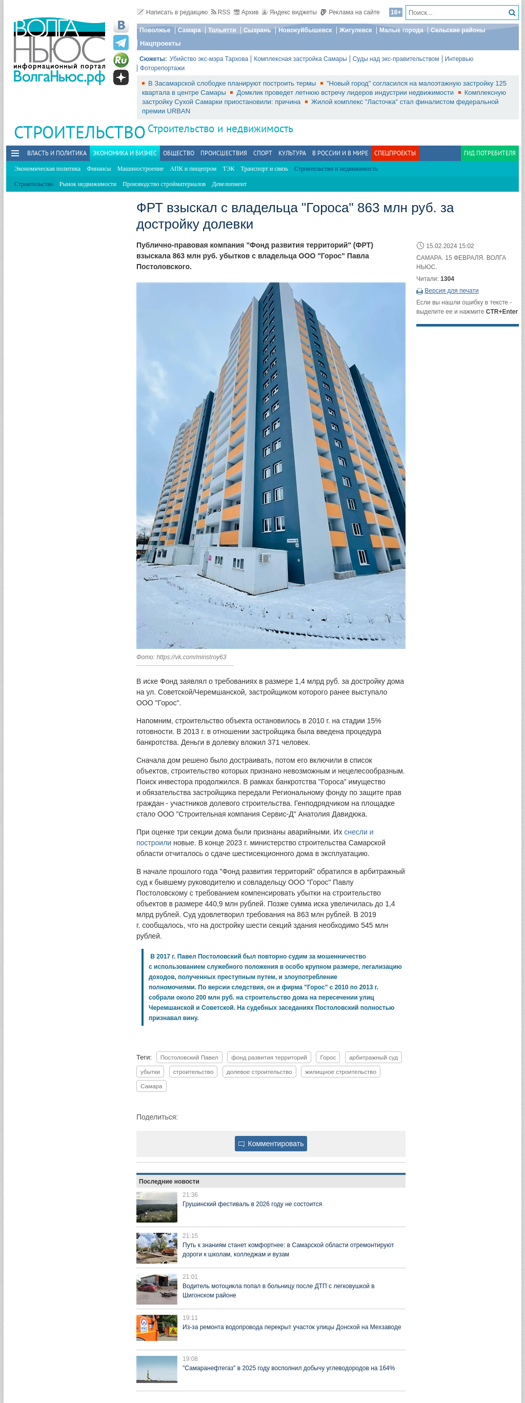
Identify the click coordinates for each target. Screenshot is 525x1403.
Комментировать (271, 1144)
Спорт (262, 153)
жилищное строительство (340, 1071)
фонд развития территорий (269, 1057)
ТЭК (228, 168)
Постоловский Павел (189, 1057)
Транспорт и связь (264, 168)
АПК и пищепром (193, 168)
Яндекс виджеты (289, 12)
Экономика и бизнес (125, 153)
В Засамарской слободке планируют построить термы (233, 83)
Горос (328, 1057)
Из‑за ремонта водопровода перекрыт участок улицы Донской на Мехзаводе (292, 1327)
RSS (221, 12)
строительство (193, 1071)
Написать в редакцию (172, 12)
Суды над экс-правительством (396, 59)
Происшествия (223, 153)
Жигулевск (355, 30)
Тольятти (222, 30)
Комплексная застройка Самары (300, 59)
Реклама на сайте (350, 12)
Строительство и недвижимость (220, 128)
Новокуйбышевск (305, 30)
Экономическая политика (47, 168)
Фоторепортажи (162, 68)
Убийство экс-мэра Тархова (209, 59)
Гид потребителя (490, 153)
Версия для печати (451, 290)
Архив (246, 12)
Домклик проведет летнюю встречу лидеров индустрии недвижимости (345, 92)
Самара (189, 30)
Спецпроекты (395, 153)
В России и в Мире (340, 153)
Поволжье (154, 30)
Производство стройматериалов (164, 184)
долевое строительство (259, 1071)
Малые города (401, 30)
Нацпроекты (160, 43)
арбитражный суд (373, 1057)
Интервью (459, 59)
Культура (292, 153)
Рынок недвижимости (87, 184)
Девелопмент (229, 184)
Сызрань (257, 30)
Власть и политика (57, 153)
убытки (150, 1071)
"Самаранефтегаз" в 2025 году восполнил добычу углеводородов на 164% (289, 1368)
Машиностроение (140, 168)
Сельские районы (458, 30)
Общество (178, 153)
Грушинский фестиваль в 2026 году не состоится (252, 1204)
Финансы (99, 168)
